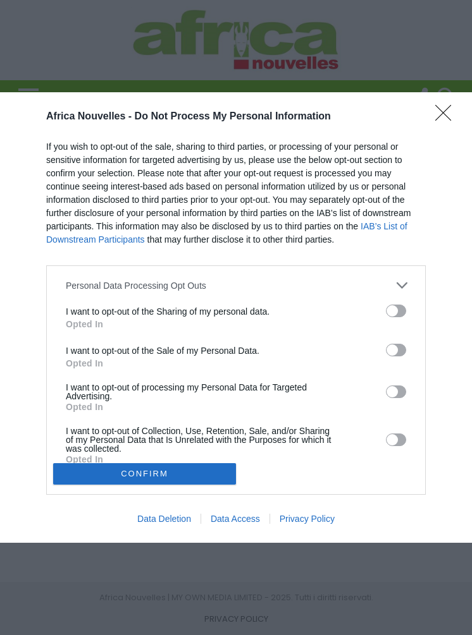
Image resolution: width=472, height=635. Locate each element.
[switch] (396, 311)
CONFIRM (144, 473)
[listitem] (236, 285)
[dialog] (236, 317)
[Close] (447, 117)
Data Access (235, 519)
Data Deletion (164, 519)
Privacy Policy (307, 519)
